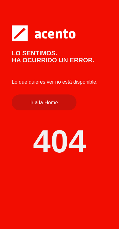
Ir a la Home (44, 102)
